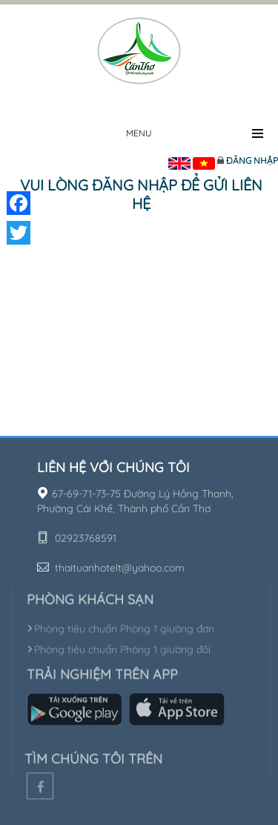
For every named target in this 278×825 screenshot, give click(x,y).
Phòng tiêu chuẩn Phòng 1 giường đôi (119, 647)
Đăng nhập (252, 160)
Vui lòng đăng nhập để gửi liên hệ (141, 194)
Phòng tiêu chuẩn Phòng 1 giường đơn (120, 626)
